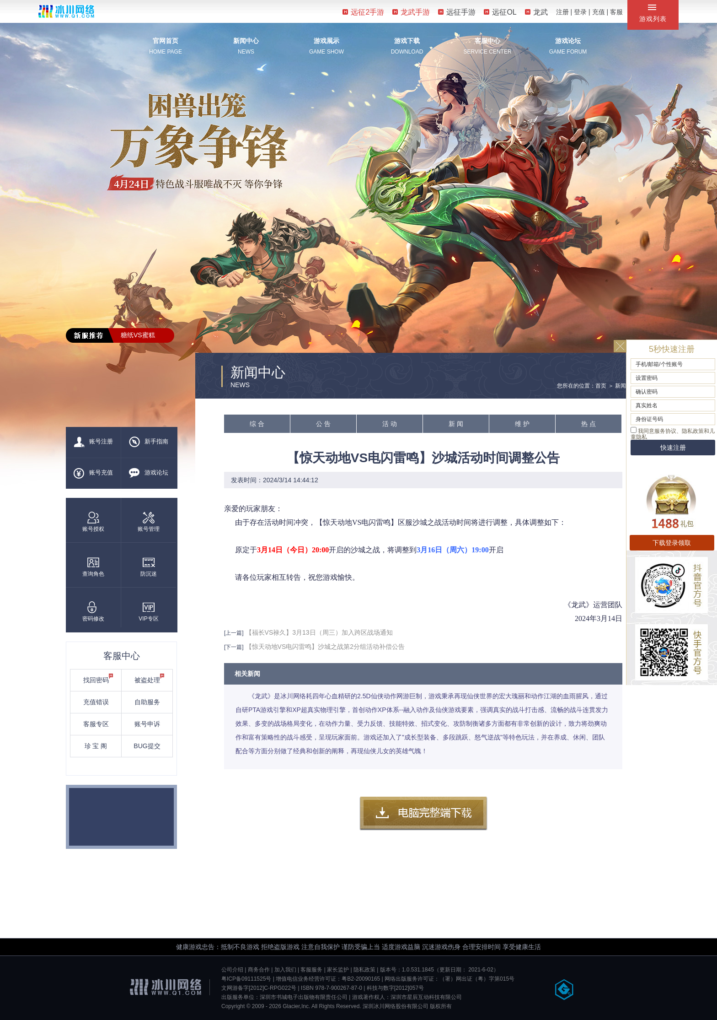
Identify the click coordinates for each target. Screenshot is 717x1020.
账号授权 (93, 522)
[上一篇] (234, 633)
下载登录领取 (672, 542)
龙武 (536, 12)
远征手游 (457, 12)
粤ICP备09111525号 (246, 979)
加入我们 (285, 969)
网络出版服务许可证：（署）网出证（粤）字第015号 (449, 979)
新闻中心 (246, 40)
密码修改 (93, 611)
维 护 (522, 423)
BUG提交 (147, 746)
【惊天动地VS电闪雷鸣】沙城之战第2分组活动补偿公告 (325, 646)
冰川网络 (66, 11)
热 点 (588, 423)
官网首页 (165, 40)
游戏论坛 (568, 40)
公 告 (323, 423)
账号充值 (93, 473)
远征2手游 (363, 12)
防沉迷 (148, 566)
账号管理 (149, 522)
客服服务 (311, 969)
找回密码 (98, 679)
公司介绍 (232, 969)
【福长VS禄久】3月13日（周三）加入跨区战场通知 (319, 632)
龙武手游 (411, 12)
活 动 (389, 423)
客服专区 (96, 724)
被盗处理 (149, 679)
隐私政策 (364, 969)
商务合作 (259, 969)
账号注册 (93, 442)
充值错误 (96, 702)
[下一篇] (234, 647)
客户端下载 (423, 814)
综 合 (257, 423)
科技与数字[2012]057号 (395, 988)
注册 (562, 12)
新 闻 (456, 423)
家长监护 (338, 969)
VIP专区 (148, 611)
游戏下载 (407, 40)
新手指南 (148, 442)
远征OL (500, 12)
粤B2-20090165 (361, 979)
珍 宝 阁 (96, 746)
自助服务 (147, 702)
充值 (598, 12)
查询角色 (93, 566)
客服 (616, 12)
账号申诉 (147, 724)
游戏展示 (326, 40)
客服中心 (487, 40)
